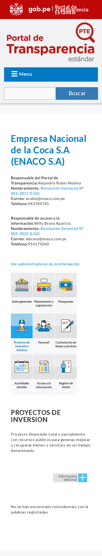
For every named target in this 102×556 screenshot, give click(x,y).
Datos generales (22, 288)
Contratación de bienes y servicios (66, 331)
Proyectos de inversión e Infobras (22, 333)
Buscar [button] (77, 93)
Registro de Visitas (66, 371)
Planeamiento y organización (44, 290)
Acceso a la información (44, 371)
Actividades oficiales (22, 371)
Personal (44, 329)
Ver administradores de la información (45, 264)
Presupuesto (66, 288)
